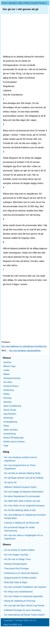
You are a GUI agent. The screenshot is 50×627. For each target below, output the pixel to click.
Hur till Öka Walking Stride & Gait (19, 510)
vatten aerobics (10, 430)
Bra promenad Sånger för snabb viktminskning (19, 529)
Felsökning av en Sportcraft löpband (21, 573)
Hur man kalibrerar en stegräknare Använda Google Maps (24, 516)
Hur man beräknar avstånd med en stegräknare (20, 459)
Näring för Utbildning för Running (19, 601)
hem (5, 3)
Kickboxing (8, 390)
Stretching (8, 418)
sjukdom (13, 3)
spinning (7, 402)
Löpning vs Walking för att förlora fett (21, 523)
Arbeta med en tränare (14, 441)
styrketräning (9, 434)
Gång (6, 426)
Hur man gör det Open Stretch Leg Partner (24, 605)
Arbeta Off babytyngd (13, 438)
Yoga (5, 445)
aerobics (7, 362)
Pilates (6, 394)
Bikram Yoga (9, 366)
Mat (20, 3)
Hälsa (27, 3)
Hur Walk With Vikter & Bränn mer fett (22, 501)
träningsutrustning (11, 378)
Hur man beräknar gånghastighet (25, 350)
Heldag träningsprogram (15, 564)
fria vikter (7, 382)
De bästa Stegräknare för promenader (22, 496)
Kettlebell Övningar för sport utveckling (22, 610)
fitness (42, 3)
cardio (6, 370)
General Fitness (10, 386)
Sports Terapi (9, 410)
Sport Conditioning (12, 406)
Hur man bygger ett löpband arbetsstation (23, 492)
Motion (6, 374)
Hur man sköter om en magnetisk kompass (24, 505)
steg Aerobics (9, 414)
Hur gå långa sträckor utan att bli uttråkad (23, 478)
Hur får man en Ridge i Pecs (17, 559)
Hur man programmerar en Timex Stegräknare (20, 467)
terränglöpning (10, 422)
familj (34, 3)
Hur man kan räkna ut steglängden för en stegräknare (23, 537)
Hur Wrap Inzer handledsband (18, 592)
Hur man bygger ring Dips (16, 554)
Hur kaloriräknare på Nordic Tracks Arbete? (24, 615)
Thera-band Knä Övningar (16, 568)
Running (7, 398)
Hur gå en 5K (10, 482)
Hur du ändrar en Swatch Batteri (19, 550)
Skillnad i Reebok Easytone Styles (20, 487)
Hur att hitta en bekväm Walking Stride (22, 473)
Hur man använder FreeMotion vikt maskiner (25, 587)
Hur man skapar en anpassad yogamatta (23, 596)
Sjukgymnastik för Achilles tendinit (20, 578)
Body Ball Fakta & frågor (15, 582)
